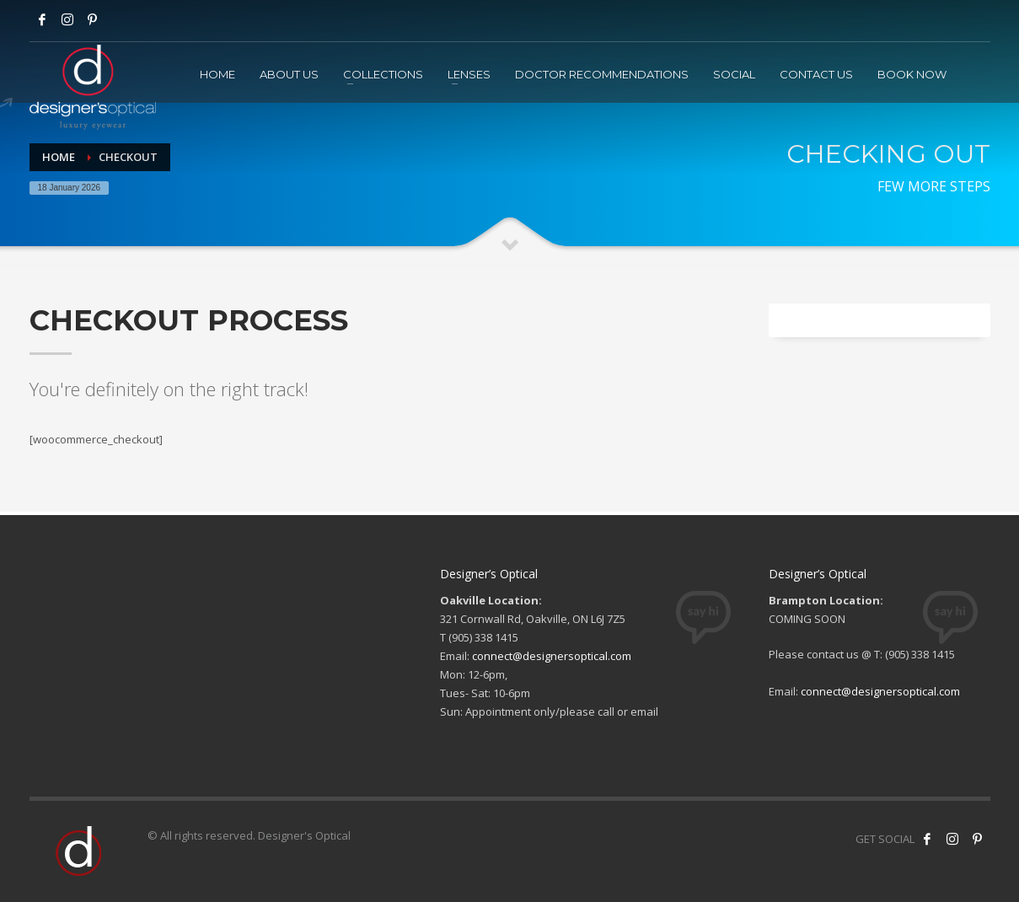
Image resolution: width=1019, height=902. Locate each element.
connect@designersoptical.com (551, 655)
